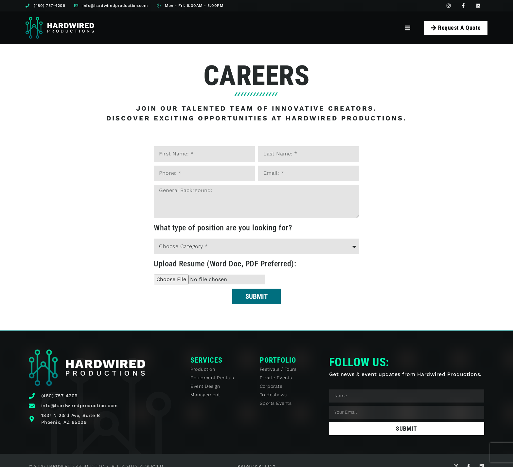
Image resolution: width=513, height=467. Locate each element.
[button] (408, 27)
